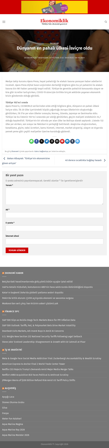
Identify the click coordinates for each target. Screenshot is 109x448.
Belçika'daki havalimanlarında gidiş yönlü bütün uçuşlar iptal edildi (37, 281)
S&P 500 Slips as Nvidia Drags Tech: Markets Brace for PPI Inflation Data (38, 320)
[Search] (106, 22)
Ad (7, 209)
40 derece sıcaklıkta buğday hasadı (86, 160)
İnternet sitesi (12, 236)
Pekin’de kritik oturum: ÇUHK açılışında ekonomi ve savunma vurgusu (38, 298)
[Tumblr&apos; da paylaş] (72, 141)
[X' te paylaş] (41, 141)
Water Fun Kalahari (12, 418)
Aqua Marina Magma (12, 424)
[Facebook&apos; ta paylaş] (36, 141)
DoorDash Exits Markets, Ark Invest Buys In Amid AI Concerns (33, 331)
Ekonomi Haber (14, 273)
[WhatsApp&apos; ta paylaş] (31, 141)
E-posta (10, 223)
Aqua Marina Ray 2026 (13, 429)
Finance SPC (12, 311)
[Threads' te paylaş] (52, 141)
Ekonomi (54, 43)
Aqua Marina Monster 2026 (15, 435)
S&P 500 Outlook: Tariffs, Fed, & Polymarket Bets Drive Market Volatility (39, 325)
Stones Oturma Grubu (13, 402)
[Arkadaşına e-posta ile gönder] (57, 141)
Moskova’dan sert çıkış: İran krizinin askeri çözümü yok (30, 303)
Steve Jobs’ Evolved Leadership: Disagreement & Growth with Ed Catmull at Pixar (43, 341)
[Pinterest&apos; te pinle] (62, 141)
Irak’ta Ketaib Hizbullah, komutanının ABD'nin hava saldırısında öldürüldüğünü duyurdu (47, 287)
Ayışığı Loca (8, 396)
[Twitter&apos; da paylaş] (46, 141)
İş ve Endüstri (13, 349)
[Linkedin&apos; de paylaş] (67, 141)
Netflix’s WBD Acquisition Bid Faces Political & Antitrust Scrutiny (35, 374)
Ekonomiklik (30, 58)
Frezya (5, 413)
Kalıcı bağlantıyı (41, 151)
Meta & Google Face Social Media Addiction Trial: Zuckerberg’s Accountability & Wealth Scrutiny (51, 358)
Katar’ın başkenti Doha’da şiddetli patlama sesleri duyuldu (32, 292)
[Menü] (4, 21)
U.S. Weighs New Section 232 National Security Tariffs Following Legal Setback (42, 336)
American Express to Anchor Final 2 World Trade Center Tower (33, 364)
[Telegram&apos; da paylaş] (77, 141)
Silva (4, 407)
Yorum (9, 185)
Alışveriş (10, 388)
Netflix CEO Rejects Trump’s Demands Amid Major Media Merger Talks (37, 369)
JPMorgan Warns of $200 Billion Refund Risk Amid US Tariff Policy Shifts (38, 380)
